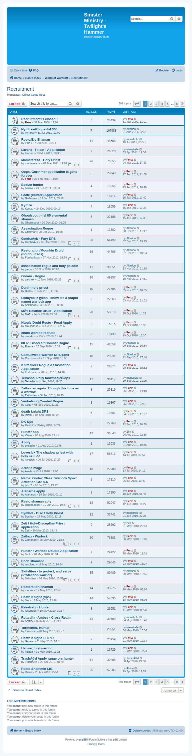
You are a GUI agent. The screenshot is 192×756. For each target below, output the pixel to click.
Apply (25, 442)
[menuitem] (33, 70)
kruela (28, 471)
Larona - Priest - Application (43, 150)
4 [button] (162, 103)
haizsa (29, 651)
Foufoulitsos (32, 257)
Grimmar (30, 231)
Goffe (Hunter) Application (41, 195)
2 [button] (151, 103)
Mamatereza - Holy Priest (40, 160)
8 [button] (177, 103)
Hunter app (30, 432)
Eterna (29, 346)
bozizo (29, 188)
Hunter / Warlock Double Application (49, 551)
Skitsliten (30, 578)
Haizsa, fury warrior (36, 648)
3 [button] (156, 103)
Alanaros (30, 494)
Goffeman (31, 198)
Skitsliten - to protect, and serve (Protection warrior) (46, 573)
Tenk (28, 554)
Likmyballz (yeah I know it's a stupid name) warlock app (49, 299)
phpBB (83, 739)
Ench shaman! (32, 561)
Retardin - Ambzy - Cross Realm (46, 617)
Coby (28, 404)
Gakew (29, 425)
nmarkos (30, 336)
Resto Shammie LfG (36, 669)
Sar (27, 600)
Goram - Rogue (33, 276)
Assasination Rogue (37, 228)
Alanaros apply (33, 491)
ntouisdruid (31, 325)
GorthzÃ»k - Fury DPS (38, 239)
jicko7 (28, 485)
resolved (30, 564)
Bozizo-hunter (32, 185)
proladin (30, 445)
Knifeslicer (31, 372)
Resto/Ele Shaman (35, 139)
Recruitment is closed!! (39, 119)
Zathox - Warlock (34, 536)
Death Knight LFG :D (37, 638)
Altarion (131, 128)
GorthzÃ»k (31, 242)
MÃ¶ (27, 314)
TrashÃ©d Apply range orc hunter (47, 658)
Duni (28, 290)
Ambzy (29, 620)
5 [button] (167, 103)
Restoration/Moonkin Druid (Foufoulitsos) (42, 252)
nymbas (30, 132)
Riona (28, 672)
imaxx (28, 414)
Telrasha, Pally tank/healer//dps (45, 378)
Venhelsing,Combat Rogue (42, 401)
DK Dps (27, 422)
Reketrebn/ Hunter (35, 607)
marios (29, 590)
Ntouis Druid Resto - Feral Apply (46, 322)
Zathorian (30, 395)
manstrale (132, 139)
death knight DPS (34, 411)
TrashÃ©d (31, 661)
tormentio (30, 631)
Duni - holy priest (34, 287)
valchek (29, 279)
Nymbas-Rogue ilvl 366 (39, 129)
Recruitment (20, 89)
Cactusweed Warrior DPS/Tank (45, 355)
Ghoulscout (32, 222)
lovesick (30, 459)
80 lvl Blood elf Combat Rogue (45, 343)
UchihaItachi (32, 504)
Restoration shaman (37, 587)
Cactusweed (32, 358)
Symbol (29, 516)
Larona (29, 153)
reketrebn (30, 610)
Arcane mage (31, 468)
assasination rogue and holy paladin (49, 266)
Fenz (28, 122)
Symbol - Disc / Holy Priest (42, 513)
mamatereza (32, 163)
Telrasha (30, 381)
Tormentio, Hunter (35, 628)
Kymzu (26, 205)
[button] (137, 104)
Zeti (27, 530)
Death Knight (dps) (36, 597)
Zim (128, 431)
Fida (27, 142)
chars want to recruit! (38, 333)
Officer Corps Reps (34, 94)
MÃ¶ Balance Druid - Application (46, 311)
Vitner (28, 435)
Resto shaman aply (36, 501)
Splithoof (30, 304)
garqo (28, 269)
